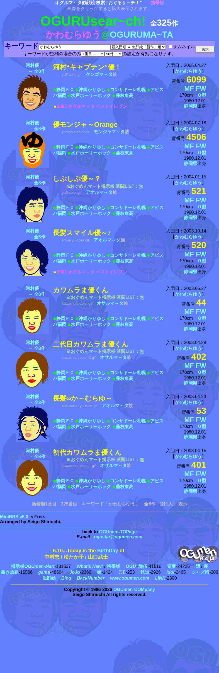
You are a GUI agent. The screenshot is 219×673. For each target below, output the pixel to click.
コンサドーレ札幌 (128, 89)
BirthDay (107, 550)
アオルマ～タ (99, 192)
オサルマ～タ (110, 303)
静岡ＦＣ (65, 89)
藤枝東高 (124, 95)
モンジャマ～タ (109, 131)
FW (201, 88)
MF (189, 88)
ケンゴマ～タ (99, 74)
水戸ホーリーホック (91, 95)
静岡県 (190, 106)
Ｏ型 (201, 95)
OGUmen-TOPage (118, 531)
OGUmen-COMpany (134, 589)
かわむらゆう (188, 71)
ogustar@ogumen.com (118, 536)
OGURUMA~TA (141, 35)
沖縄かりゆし (92, 89)
